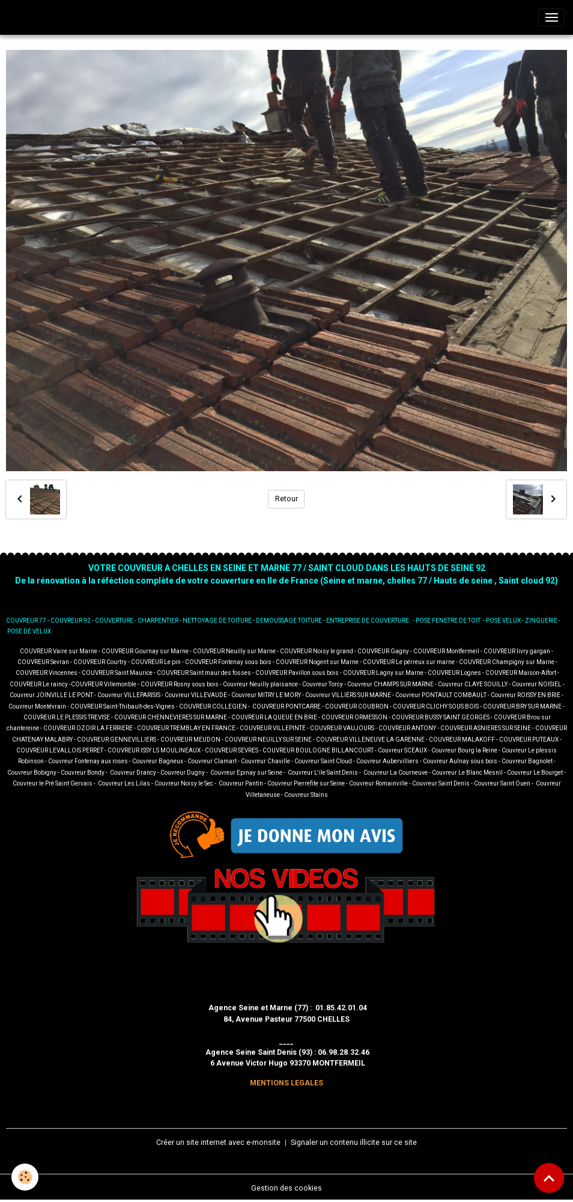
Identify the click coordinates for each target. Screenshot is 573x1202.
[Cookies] (25, 1177)
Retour (286, 499)
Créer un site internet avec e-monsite (218, 1142)
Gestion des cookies (286, 1188)
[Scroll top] (549, 1178)
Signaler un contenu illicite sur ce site (354, 1142)
